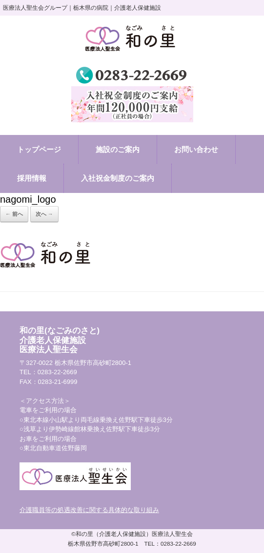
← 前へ (14, 214)
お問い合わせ (196, 149)
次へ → (44, 214)
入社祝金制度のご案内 (117, 178)
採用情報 (31, 178)
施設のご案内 (118, 149)
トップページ (39, 149)
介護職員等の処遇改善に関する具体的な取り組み (89, 510)
